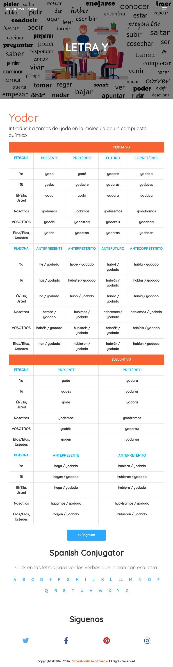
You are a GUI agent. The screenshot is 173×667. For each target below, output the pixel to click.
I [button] (85, 579)
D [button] (41, 579)
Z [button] (127, 590)
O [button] (149, 579)
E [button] (50, 579)
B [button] (23, 579)
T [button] (73, 590)
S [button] (64, 590)
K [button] (102, 579)
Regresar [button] (86, 535)
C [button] (32, 579)
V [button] (91, 590)
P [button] (158, 579)
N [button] (140, 579)
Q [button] (46, 590)
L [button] (111, 579)
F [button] (59, 579)
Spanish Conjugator (21, 9)
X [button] (110, 590)
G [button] (67, 579)
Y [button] (118, 590)
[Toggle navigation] (163, 9)
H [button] (77, 579)
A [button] (15, 579)
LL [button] (120, 579)
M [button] (130, 579)
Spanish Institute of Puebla (90, 661)
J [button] (93, 579)
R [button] (55, 590)
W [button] (100, 590)
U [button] (81, 590)
